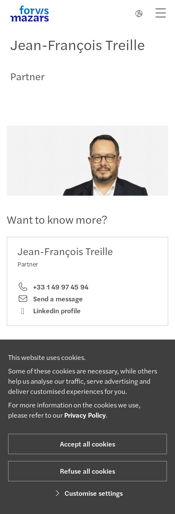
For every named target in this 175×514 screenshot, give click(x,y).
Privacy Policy (85, 415)
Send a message (50, 298)
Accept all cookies (87, 444)
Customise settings (88, 493)
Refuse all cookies (87, 471)
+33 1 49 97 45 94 (52, 287)
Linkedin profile (49, 310)
